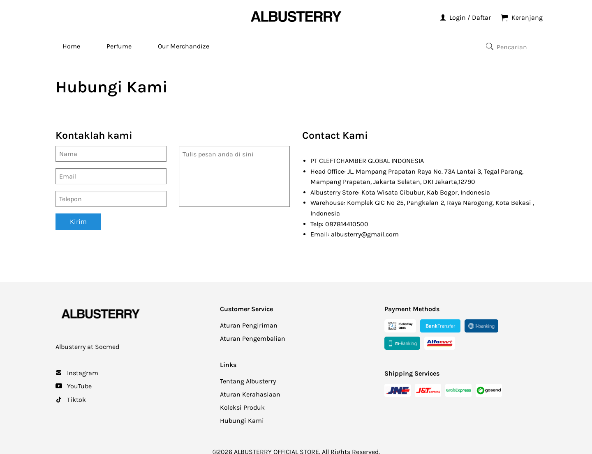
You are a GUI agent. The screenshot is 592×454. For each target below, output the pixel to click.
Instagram (81, 373)
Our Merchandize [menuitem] (183, 46)
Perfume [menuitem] (119, 46)
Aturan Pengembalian (252, 338)
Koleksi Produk (242, 407)
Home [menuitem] (71, 46)
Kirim (78, 221)
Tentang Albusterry (248, 381)
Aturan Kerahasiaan (250, 394)
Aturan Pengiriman (249, 325)
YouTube (78, 386)
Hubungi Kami (242, 420)
